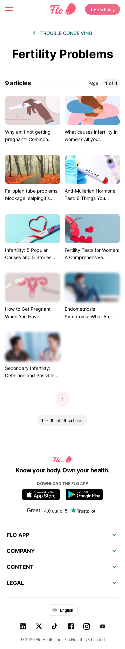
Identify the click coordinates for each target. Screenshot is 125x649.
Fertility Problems (62, 54)
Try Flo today (102, 9)
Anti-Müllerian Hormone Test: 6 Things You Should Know (90, 198)
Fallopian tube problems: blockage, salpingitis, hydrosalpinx (32, 198)
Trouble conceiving (66, 33)
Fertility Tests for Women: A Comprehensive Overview (92, 257)
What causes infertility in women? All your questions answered (91, 139)
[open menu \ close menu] (9, 9)
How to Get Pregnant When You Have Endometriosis (28, 316)
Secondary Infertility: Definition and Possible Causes (29, 375)
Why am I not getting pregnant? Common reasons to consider (28, 139)
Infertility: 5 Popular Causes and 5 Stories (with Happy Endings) (28, 257)
